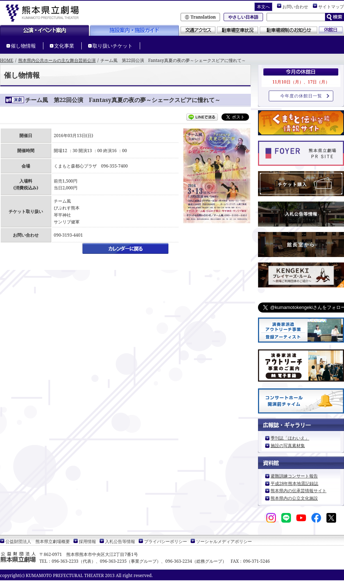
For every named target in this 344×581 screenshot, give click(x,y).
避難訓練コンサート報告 (294, 476)
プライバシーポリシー (165, 541)
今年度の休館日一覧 (301, 96)
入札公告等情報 (301, 214)
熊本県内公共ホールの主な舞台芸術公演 (57, 60)
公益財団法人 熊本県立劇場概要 (37, 541)
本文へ (263, 7)
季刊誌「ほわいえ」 (290, 438)
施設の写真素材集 (288, 445)
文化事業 (64, 45)
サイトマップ (331, 7)
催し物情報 (23, 45)
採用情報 (87, 541)
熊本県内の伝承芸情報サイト (298, 491)
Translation (203, 17)
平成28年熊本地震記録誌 (294, 483)
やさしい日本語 (243, 17)
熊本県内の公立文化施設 (294, 498)
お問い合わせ (295, 7)
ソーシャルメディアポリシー (224, 541)
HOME (6, 60)
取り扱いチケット (112, 45)
